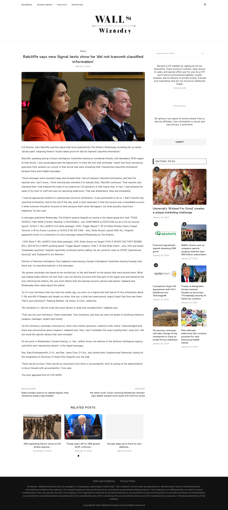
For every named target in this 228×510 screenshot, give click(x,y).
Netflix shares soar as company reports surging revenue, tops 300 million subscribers (193, 250)
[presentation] (177, 132)
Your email (179, 109)
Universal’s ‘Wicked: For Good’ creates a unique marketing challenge (178, 210)
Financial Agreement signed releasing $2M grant (164, 248)
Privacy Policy (127, 481)
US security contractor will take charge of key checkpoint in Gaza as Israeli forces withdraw (165, 335)
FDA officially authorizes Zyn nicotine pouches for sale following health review (193, 336)
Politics (62, 4)
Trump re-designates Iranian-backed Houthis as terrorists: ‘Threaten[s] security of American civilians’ (193, 292)
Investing (77, 4)
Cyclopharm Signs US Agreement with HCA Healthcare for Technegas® (164, 291)
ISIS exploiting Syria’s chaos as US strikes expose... (42, 445)
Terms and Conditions (104, 481)
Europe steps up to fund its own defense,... (124, 445)
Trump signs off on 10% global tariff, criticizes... (83, 445)
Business (27, 4)
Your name (179, 91)
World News (44, 4)
